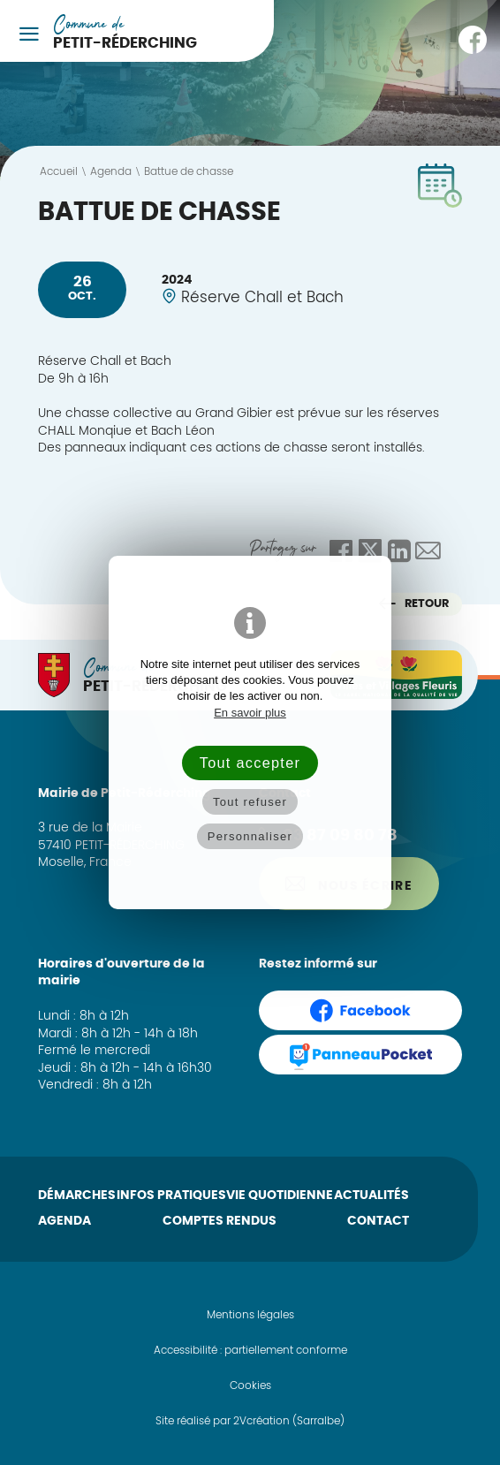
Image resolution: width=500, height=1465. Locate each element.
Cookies (250, 1385)
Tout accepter (250, 762)
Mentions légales (250, 1314)
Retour (414, 604)
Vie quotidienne (279, 1195)
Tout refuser (250, 801)
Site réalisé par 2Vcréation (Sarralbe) (250, 1421)
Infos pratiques (171, 1195)
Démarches (77, 1195)
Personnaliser (250, 836)
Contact (378, 1221)
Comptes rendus (220, 1221)
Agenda (64, 1221)
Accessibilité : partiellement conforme (250, 1350)
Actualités (371, 1195)
